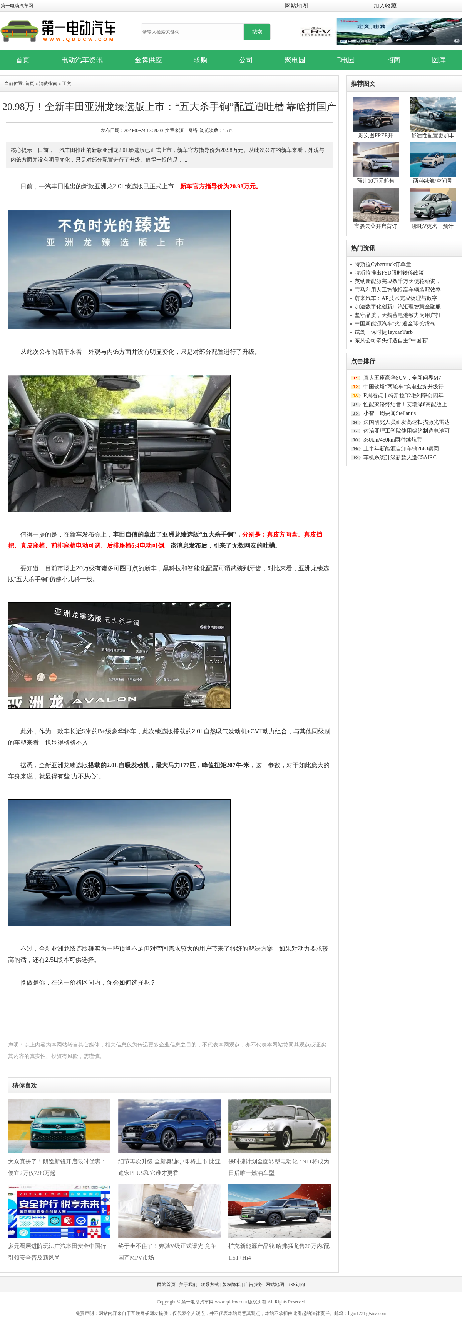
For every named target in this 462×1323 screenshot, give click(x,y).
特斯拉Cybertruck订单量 (383, 264)
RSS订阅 (296, 1284)
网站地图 (296, 6)
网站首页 (166, 1284)
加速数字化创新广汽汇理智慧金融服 (398, 307)
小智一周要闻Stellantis (389, 413)
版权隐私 (231, 1284)
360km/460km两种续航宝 (392, 440)
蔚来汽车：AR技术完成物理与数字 (396, 298)
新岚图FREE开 (375, 135)
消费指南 (48, 83)
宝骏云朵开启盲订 (375, 226)
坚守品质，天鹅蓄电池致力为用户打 (398, 315)
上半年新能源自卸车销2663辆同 (401, 449)
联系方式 (210, 1284)
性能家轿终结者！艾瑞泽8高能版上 (405, 404)
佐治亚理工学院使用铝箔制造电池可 (406, 431)
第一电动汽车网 (17, 5)
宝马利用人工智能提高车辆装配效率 (398, 290)
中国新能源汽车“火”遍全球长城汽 (395, 324)
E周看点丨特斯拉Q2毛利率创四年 (403, 395)
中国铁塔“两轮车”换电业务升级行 (403, 387)
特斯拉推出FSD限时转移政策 (389, 273)
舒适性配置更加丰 (432, 135)
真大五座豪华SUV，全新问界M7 (402, 378)
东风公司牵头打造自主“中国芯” (392, 340)
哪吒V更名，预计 (433, 226)
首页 (29, 83)
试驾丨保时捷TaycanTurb (384, 332)
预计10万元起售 (376, 181)
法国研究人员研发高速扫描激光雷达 (406, 422)
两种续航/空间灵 (432, 181)
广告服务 (253, 1284)
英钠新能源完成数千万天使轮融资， (398, 281)
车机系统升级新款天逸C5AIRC (400, 457)
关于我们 (188, 1284)
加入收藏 (385, 6)
